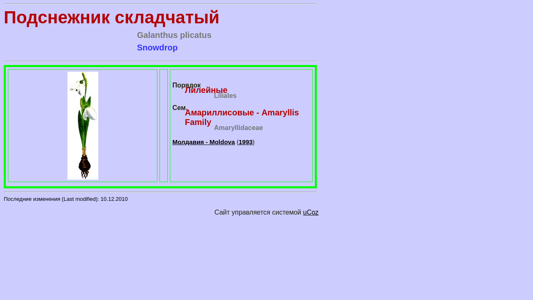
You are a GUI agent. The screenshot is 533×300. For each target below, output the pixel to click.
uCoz (311, 212)
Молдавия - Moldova (203, 141)
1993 (245, 141)
